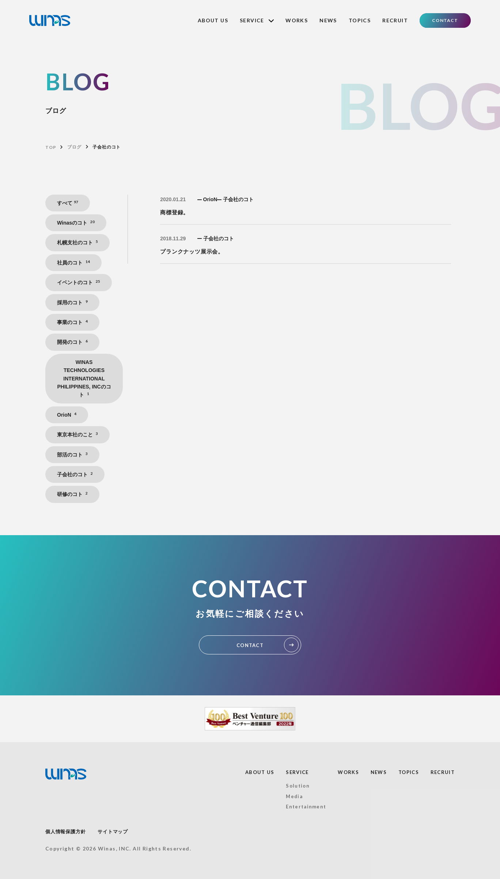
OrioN (66, 415)
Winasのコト (76, 222)
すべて (67, 203)
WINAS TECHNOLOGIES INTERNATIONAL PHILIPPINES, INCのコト (84, 378)
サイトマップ (113, 831)
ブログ (74, 147)
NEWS (328, 20)
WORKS (296, 20)
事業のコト (72, 322)
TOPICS (360, 20)
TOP (50, 147)
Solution (297, 786)
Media (294, 796)
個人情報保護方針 (65, 831)
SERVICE (257, 20)
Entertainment (306, 806)
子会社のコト (75, 474)
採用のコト (72, 302)
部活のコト (72, 454)
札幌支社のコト (77, 242)
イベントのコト (78, 282)
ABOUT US (213, 20)
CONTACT (445, 20)
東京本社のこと (77, 434)
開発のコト (72, 342)
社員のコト (73, 262)
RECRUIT (395, 20)
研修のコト (72, 494)
